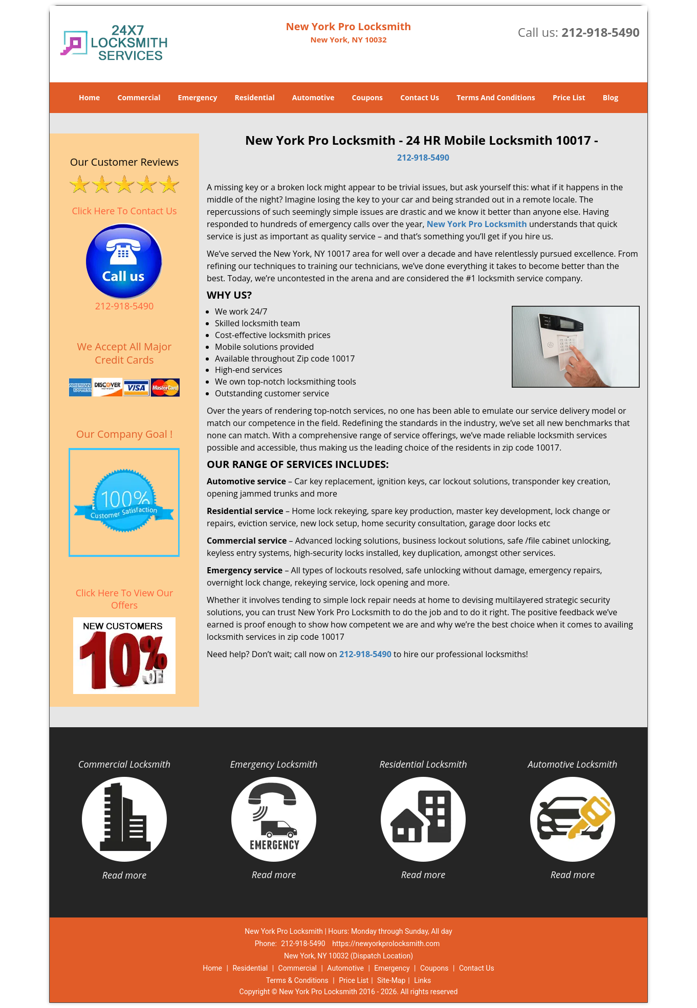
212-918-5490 (600, 32)
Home (89, 97)
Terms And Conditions (495, 97)
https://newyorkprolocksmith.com (386, 943)
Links (422, 980)
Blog (610, 97)
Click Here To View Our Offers (124, 599)
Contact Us (419, 97)
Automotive (313, 97)
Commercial (139, 97)
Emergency (197, 97)
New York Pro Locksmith (477, 224)
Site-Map (391, 980)
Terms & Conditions (297, 980)
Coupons (367, 97)
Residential (255, 97)
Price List (569, 97)
